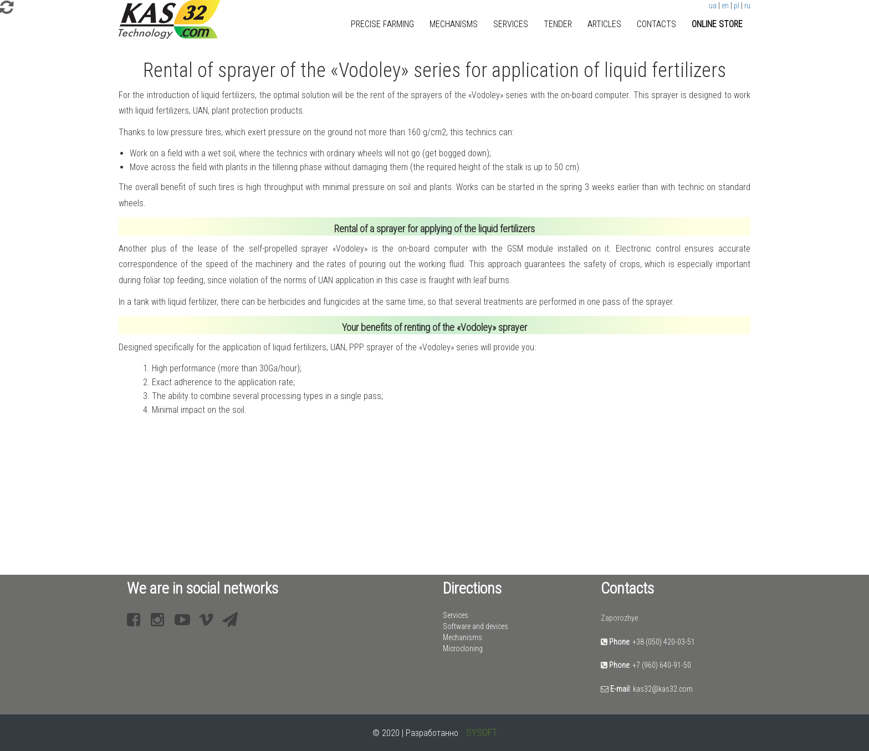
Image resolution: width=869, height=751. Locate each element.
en (725, 5)
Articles (604, 24)
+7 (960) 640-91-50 (661, 665)
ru (747, 5)
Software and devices (475, 626)
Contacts (656, 24)
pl (736, 5)
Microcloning (463, 648)
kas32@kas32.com (663, 688)
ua (713, 5)
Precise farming (382, 24)
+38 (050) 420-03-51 (663, 641)
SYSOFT (481, 732)
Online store (717, 24)
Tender (558, 24)
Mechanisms (454, 24)
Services (510, 24)
